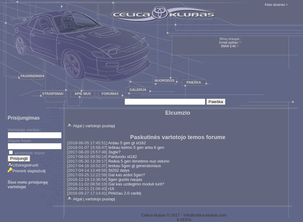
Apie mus (82, 93)
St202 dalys (119, 170)
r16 (111, 188)
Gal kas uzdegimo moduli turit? (136, 184)
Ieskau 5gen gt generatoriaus (134, 165)
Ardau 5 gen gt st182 (127, 143)
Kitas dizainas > (276, 4)
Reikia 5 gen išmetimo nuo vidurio (138, 161)
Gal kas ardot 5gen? (126, 175)
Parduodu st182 (122, 156)
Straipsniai (52, 93)
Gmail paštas (228, 42)
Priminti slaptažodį (26, 171)
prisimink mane (27, 153)
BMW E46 (228, 46)
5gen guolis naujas (125, 179)
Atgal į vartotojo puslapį (94, 126)
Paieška (193, 82)
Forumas (110, 93)
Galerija (137, 89)
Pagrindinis (31, 76)
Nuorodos (165, 80)
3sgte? (114, 152)
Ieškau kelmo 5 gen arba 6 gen (136, 147)
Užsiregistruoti (23, 165)
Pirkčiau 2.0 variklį (124, 193)
